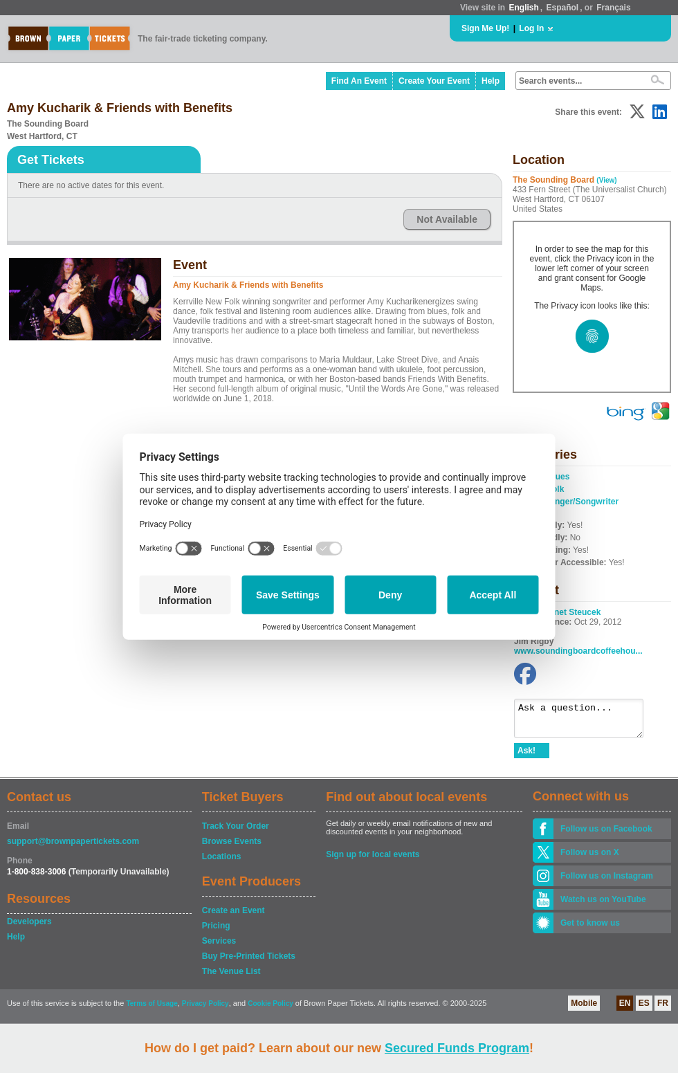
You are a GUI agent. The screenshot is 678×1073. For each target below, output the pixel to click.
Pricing (216, 932)
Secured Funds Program (457, 1048)
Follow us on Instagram (606, 882)
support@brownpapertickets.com (73, 847)
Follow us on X (589, 858)
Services (219, 947)
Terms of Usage (151, 1010)
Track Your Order (235, 832)
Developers (29, 928)
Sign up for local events (372, 860)
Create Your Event (434, 81)
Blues (558, 477)
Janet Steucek (573, 612)
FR (662, 1009)
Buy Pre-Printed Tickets (248, 962)
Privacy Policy (205, 1010)
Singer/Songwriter (583, 501)
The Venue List (231, 977)
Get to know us (590, 929)
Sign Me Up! (485, 28)
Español (563, 7)
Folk (556, 489)
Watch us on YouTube (603, 905)
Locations (221, 863)
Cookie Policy (270, 1010)
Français (613, 7)
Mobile (584, 1009)
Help (491, 81)
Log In (531, 28)
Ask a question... (585, 721)
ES (644, 1009)
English (523, 7)
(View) (606, 180)
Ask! (526, 757)
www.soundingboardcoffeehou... (578, 651)
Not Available (446, 219)
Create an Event (233, 916)
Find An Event (359, 81)
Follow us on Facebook (606, 835)
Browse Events (232, 847)
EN (625, 1009)
